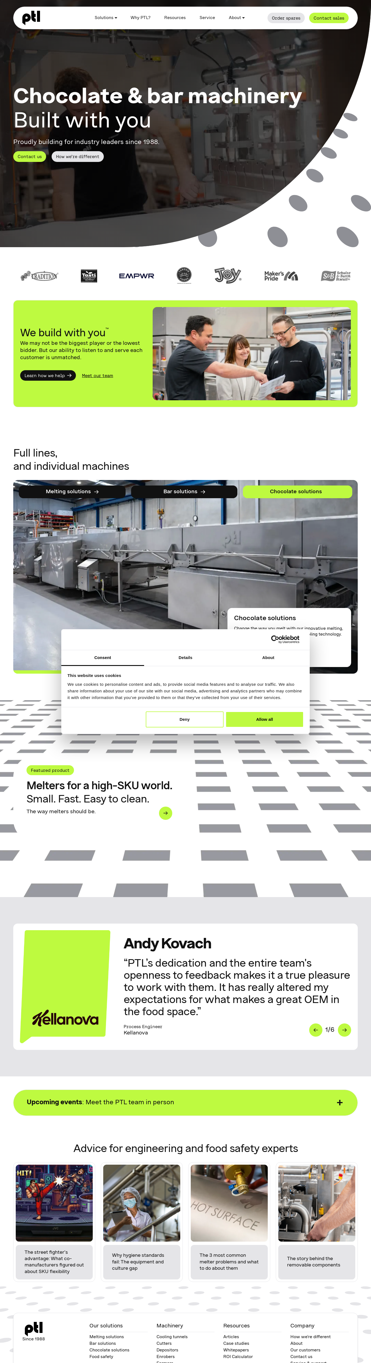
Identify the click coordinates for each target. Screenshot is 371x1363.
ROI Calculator (238, 1357)
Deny (184, 719)
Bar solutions (102, 1343)
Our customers (305, 1350)
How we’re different (77, 156)
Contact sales (329, 17)
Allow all (264, 719)
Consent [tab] (102, 657)
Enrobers (166, 1357)
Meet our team (97, 375)
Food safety (101, 1357)
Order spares (286, 17)
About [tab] (268, 657)
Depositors (167, 1350)
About (296, 1343)
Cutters (164, 1343)
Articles (231, 1337)
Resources (175, 18)
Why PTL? (140, 18)
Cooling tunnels (172, 1337)
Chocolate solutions (109, 1350)
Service (207, 18)
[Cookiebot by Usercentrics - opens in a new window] (279, 639)
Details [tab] (185, 657)
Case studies (236, 1343)
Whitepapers (236, 1350)
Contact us (30, 156)
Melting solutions (106, 1337)
